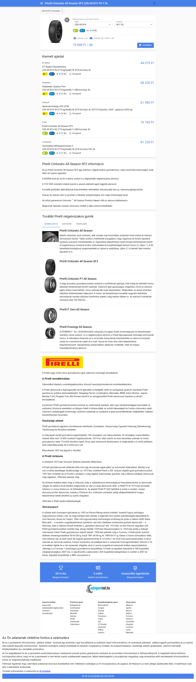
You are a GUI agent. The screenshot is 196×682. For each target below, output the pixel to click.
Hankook (102, 627)
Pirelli (72, 619)
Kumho (101, 632)
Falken (101, 613)
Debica (129, 613)
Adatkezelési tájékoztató (52, 608)
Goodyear (74, 611)
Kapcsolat (46, 605)
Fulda (100, 619)
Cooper (101, 608)
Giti (99, 621)
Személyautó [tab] (51, 224)
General (129, 619)
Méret (77, 22)
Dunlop (101, 611)
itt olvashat (44, 671)
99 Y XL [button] (120, 24)
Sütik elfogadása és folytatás (98, 676)
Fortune (129, 616)
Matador (129, 632)
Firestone (102, 616)
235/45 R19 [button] (80, 24)
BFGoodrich (103, 605)
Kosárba (145, 45)
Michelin (73, 613)
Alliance (129, 605)
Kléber (100, 630)
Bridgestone (75, 605)
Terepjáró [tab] (81, 224)
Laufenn (129, 627)
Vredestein (74, 621)
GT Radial (102, 624)
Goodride (130, 621)
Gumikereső (47, 613)
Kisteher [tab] (67, 224)
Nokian (73, 616)
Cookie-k (46, 611)
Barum (129, 611)
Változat (119, 22)
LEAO (128, 630)
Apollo (128, 608)
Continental (75, 608)
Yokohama (74, 624)
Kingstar (129, 624)
